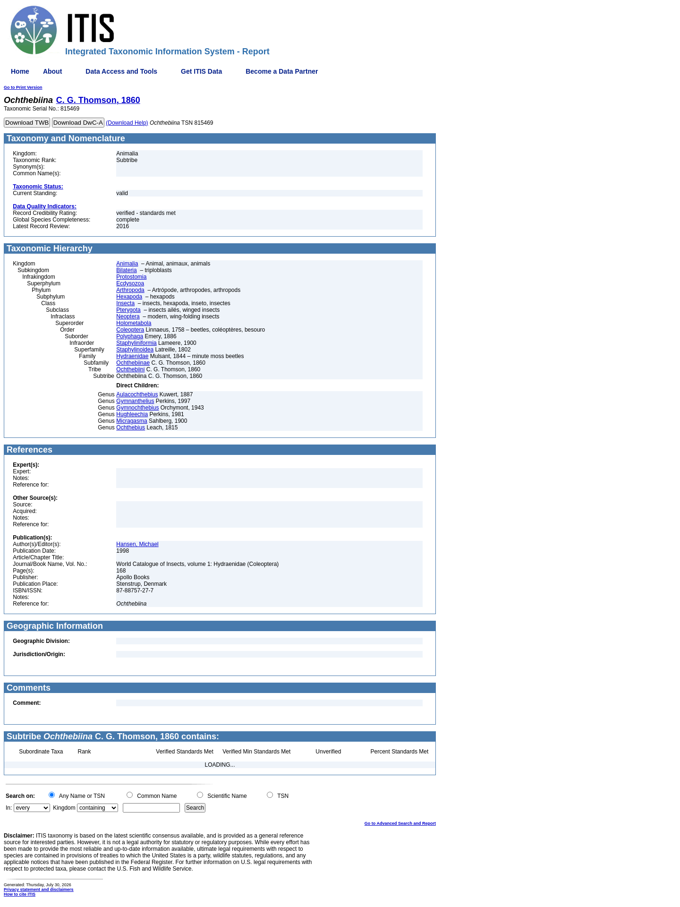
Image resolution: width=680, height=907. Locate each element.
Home (20, 71)
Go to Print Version (23, 87)
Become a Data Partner (282, 71)
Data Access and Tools (121, 71)
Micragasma (131, 421)
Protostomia (131, 277)
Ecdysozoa (130, 283)
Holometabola (133, 323)
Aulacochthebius (137, 394)
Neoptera (127, 316)
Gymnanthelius (135, 401)
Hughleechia (132, 414)
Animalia (127, 263)
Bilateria (126, 270)
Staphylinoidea (134, 349)
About (52, 71)
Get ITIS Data (201, 71)
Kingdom (64, 807)
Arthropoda (130, 290)
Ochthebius (130, 427)
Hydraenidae (132, 356)
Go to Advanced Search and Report (400, 823)
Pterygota (128, 310)
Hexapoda (129, 296)
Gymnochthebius (137, 407)
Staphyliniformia (136, 343)
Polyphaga (129, 336)
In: (9, 807)
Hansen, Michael (137, 544)
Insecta (125, 303)
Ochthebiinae (133, 362)
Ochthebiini (130, 369)
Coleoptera (130, 329)
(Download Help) (127, 123)
